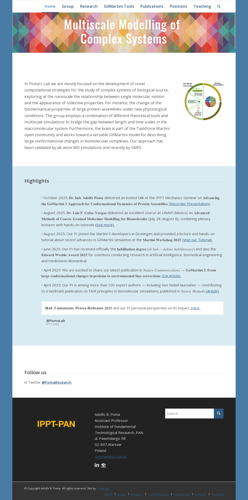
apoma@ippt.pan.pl (110, 456)
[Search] (219, 6)
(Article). (212, 291)
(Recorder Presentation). (189, 203)
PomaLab (103, 488)
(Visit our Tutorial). (197, 239)
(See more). (105, 224)
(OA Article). (171, 275)
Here (195, 308)
